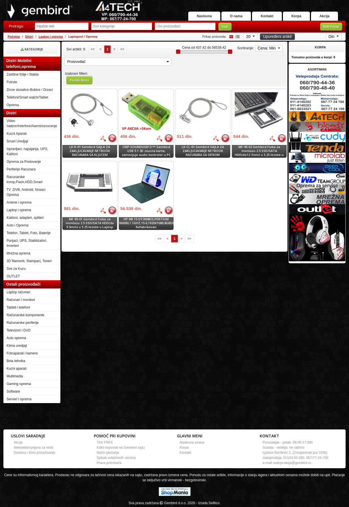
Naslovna (204, 16)
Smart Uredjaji (17, 141)
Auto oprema (16, 338)
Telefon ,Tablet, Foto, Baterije (28, 233)
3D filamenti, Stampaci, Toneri (29, 261)
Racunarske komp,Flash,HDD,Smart (25, 179)
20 (248, 36)
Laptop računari (18, 292)
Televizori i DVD (19, 330)
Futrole (12, 82)
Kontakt (267, 16)
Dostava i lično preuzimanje (34, 453)
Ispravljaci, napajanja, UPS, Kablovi (27, 151)
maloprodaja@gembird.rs (292, 463)
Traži (225, 26)
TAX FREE (105, 442)
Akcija (324, 16)
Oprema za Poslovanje (24, 162)
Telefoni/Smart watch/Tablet (27, 97)
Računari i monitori (21, 300)
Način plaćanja (108, 453)
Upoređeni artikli (277, 36)
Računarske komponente (25, 315)
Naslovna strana (192, 442)
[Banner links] (317, 82)
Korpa (296, 16)
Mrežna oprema (18, 253)
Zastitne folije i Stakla (23, 74)
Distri (29, 36)
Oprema (13, 105)
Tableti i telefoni (18, 307)
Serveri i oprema (19, 399)
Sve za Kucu (16, 269)
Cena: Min (267, 48)
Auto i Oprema (17, 225)
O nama (236, 16)
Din (332, 36)
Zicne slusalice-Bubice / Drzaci (30, 90)
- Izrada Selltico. (208, 503)
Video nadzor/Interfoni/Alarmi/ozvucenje (32, 123)
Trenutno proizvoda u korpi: (313, 57)
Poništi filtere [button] (79, 80)
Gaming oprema (19, 384)
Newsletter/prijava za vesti (33, 448)
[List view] (237, 36)
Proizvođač (118, 61)
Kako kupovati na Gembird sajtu (121, 448)
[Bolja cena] (103, 138)
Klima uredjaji (17, 346)
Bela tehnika (16, 361)
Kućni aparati (16, 369)
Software (13, 391)
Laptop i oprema (51, 36)
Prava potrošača (109, 463)
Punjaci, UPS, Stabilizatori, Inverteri (27, 243)
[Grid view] (230, 36)
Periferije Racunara (21, 169)
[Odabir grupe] (121, 26)
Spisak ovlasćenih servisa (116, 458)
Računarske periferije (23, 323)
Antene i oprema (19, 202)
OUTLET (13, 276)
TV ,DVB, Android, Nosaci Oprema (26, 192)
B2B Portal (331, 26)
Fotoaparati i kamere (22, 353)
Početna (14, 36)
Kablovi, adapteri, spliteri (25, 218)
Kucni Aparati (17, 134)
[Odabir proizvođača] (185, 26)
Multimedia (15, 376)
